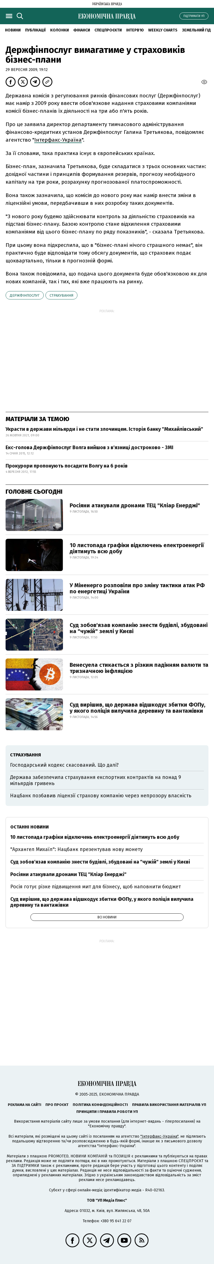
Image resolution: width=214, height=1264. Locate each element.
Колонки (59, 30)
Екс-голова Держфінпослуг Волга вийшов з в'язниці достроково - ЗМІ (89, 447)
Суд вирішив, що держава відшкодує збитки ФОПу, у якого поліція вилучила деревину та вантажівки (137, 707)
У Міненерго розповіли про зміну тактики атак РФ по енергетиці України (137, 588)
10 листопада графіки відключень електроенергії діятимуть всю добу (137, 548)
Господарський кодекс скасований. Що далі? (64, 765)
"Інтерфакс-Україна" (159, 1136)
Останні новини (29, 827)
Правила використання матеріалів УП (169, 1105)
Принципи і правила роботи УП (107, 1112)
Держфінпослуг (25, 295)
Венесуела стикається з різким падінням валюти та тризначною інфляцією (139, 667)
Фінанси (81, 30)
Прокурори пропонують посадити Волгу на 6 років (67, 466)
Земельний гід (196, 30)
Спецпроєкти (108, 30)
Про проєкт (57, 1105)
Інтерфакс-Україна (58, 140)
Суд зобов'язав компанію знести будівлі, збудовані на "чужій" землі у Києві (139, 628)
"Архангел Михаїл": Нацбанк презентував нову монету (76, 849)
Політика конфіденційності (100, 1105)
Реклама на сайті (24, 1105)
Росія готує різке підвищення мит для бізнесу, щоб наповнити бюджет (95, 887)
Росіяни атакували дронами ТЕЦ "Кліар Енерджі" (135, 505)
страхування (61, 295)
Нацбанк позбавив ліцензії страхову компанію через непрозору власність (100, 796)
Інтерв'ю (135, 30)
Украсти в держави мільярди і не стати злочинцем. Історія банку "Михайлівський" (104, 429)
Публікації (35, 30)
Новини (13, 30)
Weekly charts (162, 30)
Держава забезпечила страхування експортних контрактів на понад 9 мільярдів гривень (95, 780)
